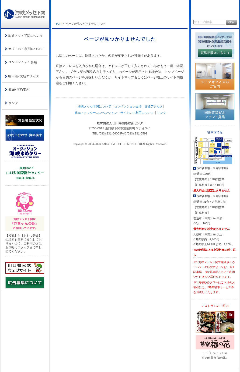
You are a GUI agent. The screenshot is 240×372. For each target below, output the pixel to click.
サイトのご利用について (137, 112)
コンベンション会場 (128, 106)
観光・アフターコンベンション (96, 112)
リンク (161, 112)
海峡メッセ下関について (94, 106)
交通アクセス (154, 106)
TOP (58, 23)
